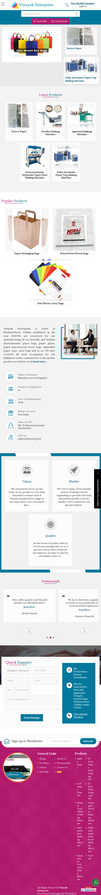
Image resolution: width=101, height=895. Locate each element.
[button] (82, 3)
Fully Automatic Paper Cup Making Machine (66, 175)
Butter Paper (74, 48)
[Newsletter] (72, 741)
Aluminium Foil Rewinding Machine (80, 867)
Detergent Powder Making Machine (91, 813)
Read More (29, 607)
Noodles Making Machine (50, 133)
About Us (61, 759)
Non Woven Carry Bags (50, 303)
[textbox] (50, 14)
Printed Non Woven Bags (74, 253)
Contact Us (62, 767)
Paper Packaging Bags (26, 253)
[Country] (45, 680)
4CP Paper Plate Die (79, 789)
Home (42, 759)
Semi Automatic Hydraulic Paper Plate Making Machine (34, 175)
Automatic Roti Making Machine (80, 837)
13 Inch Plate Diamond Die (91, 791)
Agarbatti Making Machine (82, 133)
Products (44, 763)
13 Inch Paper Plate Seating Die (90, 769)
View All (90, 857)
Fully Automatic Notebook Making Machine (91, 840)
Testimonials (63, 763)
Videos (43, 767)
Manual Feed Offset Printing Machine (80, 813)
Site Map (44, 772)
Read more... (40, 361)
